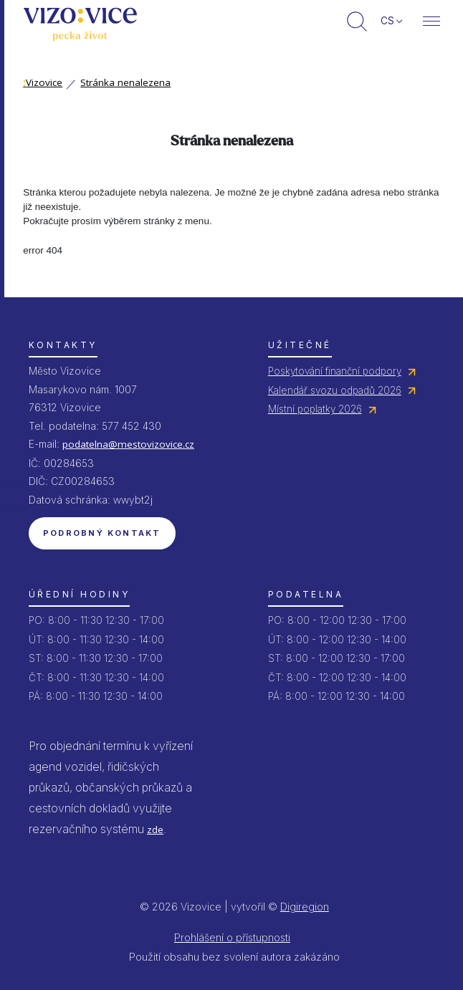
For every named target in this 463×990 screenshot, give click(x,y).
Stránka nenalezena (125, 82)
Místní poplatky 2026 (315, 409)
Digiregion (304, 906)
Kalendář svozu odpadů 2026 (334, 390)
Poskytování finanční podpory (334, 371)
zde (155, 829)
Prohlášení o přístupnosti (232, 937)
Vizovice (42, 82)
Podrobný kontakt (102, 533)
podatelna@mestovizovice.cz (128, 444)
